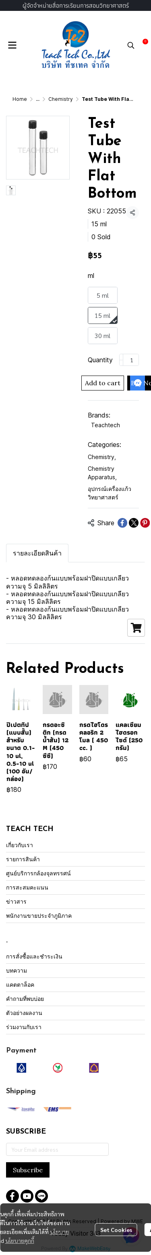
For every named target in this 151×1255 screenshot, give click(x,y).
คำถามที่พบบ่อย (25, 998)
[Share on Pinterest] (145, 523)
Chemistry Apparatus (102, 472)
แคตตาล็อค (20, 984)
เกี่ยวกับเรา (19, 845)
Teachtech (105, 425)
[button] (131, 45)
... (37, 99)
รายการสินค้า (23, 859)
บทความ (16, 970)
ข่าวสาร (16, 901)
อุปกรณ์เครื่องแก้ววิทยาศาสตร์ (109, 493)
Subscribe (28, 1170)
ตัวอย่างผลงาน (24, 1012)
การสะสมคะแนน (27, 887)
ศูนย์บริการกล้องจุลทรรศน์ (38, 873)
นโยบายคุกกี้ (19, 1240)
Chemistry (60, 99)
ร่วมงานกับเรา (23, 1026)
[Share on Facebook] (122, 523)
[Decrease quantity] (121, 359)
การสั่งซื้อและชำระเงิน (34, 956)
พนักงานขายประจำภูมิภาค (39, 915)
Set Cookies (116, 1229)
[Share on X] (134, 523)
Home (19, 99)
